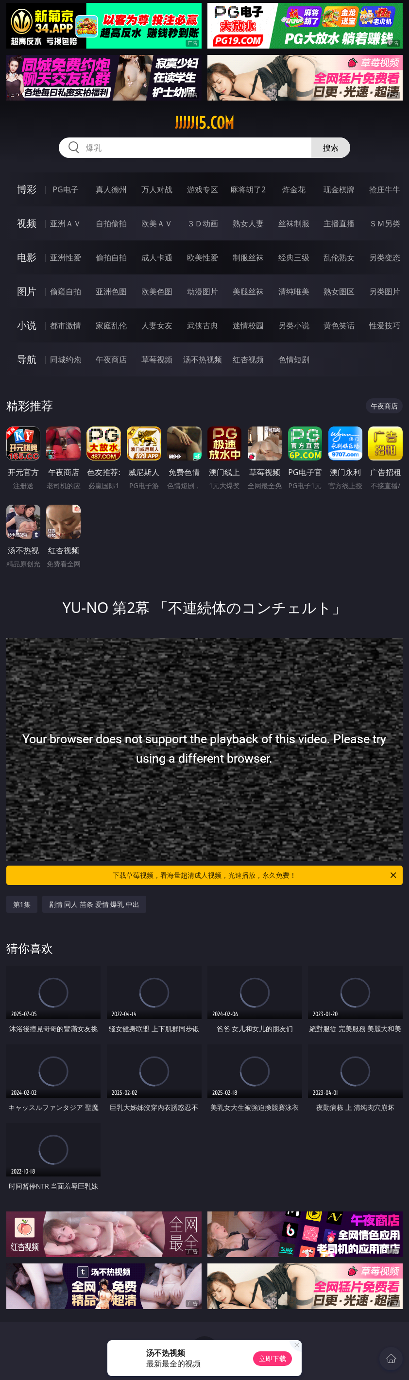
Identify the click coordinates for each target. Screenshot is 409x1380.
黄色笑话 (339, 325)
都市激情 (65, 325)
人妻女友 (156, 325)
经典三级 (293, 257)
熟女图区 (339, 291)
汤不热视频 (202, 359)
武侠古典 (202, 325)
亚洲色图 (111, 291)
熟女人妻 (248, 223)
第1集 (22, 904)
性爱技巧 (384, 325)
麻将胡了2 (248, 189)
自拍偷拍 (111, 223)
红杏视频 (248, 359)
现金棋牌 (339, 189)
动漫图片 (202, 291)
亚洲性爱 (65, 257)
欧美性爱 (202, 257)
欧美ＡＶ (156, 223)
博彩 (26, 189)
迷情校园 (248, 325)
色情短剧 (293, 359)
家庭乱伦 (111, 325)
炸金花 (294, 189)
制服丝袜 (248, 257)
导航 (26, 359)
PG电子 (65, 189)
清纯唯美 (293, 291)
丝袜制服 (293, 223)
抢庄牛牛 (384, 189)
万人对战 (156, 189)
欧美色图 (156, 291)
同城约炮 (65, 359)
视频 (26, 223)
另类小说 (293, 325)
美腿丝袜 (248, 291)
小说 (26, 325)
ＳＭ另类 (384, 223)
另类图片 (384, 291)
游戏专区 (202, 189)
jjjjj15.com (204, 123)
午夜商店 (111, 359)
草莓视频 (156, 359)
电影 (26, 257)
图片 (26, 291)
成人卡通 (156, 257)
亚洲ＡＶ (65, 223)
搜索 (331, 147)
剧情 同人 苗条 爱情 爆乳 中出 (94, 904)
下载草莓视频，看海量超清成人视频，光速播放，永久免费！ (255, 875)
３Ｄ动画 (202, 223)
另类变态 (384, 257)
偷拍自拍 (111, 257)
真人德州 (111, 189)
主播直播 (339, 223)
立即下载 (272, 1358)
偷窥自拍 (65, 291)
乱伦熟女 (339, 257)
